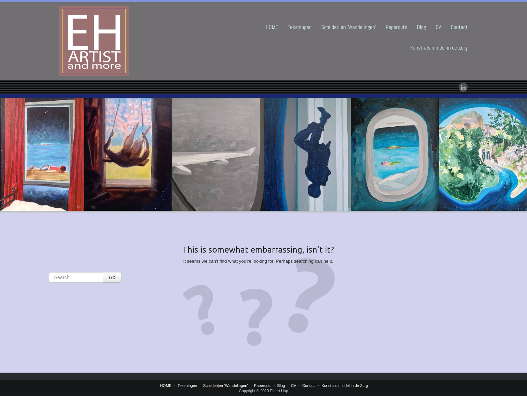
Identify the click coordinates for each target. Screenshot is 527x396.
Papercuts (396, 27)
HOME (272, 27)
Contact (459, 27)
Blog (421, 27)
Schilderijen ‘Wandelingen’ (348, 27)
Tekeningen (300, 27)
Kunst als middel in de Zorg (439, 47)
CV (438, 27)
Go (112, 277)
